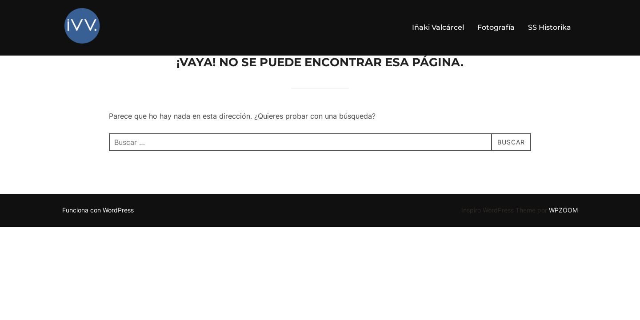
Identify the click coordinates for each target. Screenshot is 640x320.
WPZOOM (563, 232)
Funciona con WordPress (98, 232)
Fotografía (496, 27)
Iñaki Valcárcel (438, 27)
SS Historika (549, 27)
